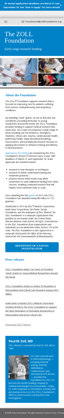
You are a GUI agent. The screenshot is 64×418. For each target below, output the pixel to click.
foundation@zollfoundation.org (43, 21)
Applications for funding (17, 153)
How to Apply (33, 7)
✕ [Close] (61, 5)
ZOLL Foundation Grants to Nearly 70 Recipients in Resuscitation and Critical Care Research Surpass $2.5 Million (31, 290)
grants (32, 195)
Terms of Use (50, 413)
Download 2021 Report (18, 324)
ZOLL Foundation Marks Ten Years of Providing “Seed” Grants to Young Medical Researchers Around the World (31, 273)
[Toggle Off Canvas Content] (5, 21)
